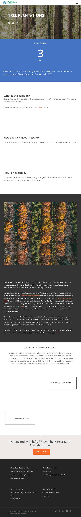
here (57, 333)
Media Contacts (47, 471)
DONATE (45, 496)
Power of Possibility (17, 478)
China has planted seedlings (30, 296)
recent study (19, 306)
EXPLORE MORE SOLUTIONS (61, 383)
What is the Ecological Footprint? (21, 471)
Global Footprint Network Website (54, 475)
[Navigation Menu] (77, 3)
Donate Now (42, 452)
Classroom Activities (17, 489)
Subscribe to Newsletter (50, 493)
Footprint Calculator (49, 489)
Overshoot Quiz (15, 499)
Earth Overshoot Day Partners (20, 475)
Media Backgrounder (49, 468)
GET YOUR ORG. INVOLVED (19, 418)
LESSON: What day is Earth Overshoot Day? (23, 494)
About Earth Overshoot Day (19, 468)
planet (41, 107)
